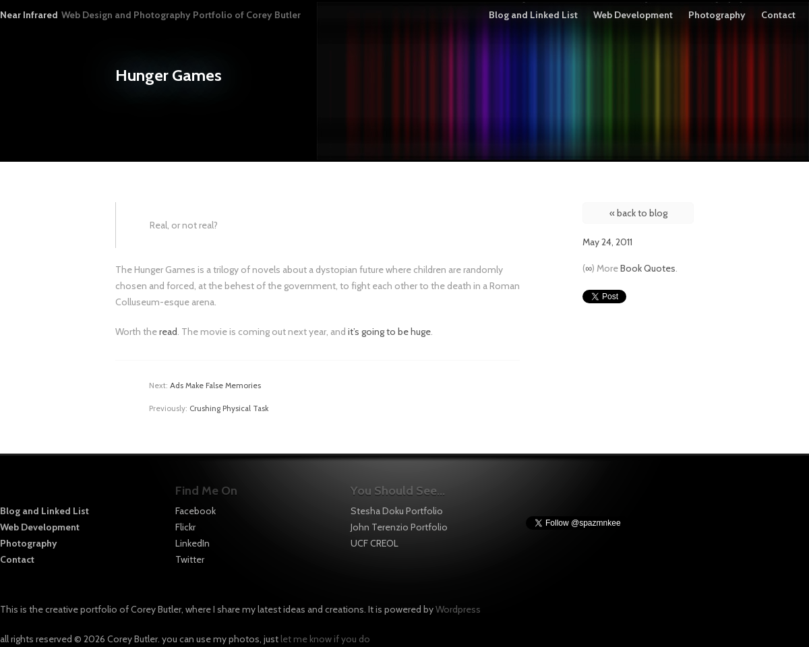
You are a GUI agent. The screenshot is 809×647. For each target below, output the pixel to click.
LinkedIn (192, 543)
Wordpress (458, 609)
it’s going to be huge (389, 332)
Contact (778, 15)
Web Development (633, 15)
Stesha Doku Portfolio (397, 511)
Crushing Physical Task (228, 408)
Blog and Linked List (533, 15)
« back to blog (638, 213)
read (168, 332)
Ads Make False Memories (215, 385)
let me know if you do (325, 639)
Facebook (195, 511)
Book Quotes (648, 268)
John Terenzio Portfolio (399, 527)
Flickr (185, 527)
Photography (717, 15)
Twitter (189, 559)
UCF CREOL (374, 543)
